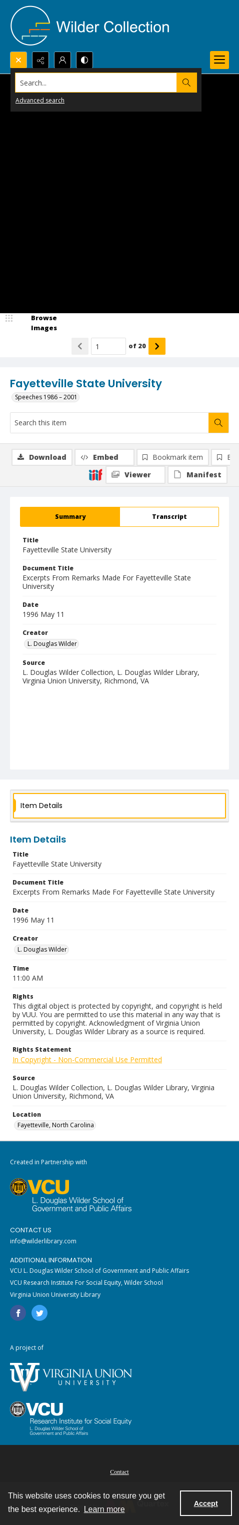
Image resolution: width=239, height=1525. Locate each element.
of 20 (137, 345)
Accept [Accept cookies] (206, 1503)
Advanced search (40, 100)
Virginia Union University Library (55, 1294)
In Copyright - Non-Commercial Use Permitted (87, 1059)
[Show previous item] (80, 346)
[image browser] (37, 323)
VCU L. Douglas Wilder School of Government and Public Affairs (99, 1270)
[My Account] (62, 60)
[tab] (70, 516)
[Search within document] (218, 423)
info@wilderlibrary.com (43, 1241)
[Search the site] (96, 82)
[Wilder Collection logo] (90, 26)
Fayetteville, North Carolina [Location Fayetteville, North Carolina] (56, 1125)
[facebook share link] (18, 1313)
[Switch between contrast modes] (84, 60)
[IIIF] (96, 474)
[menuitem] (119, 1471)
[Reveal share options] (40, 60)
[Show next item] (157, 346)
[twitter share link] (40, 1313)
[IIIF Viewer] (136, 475)
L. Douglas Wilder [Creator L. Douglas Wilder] (52, 643)
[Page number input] (108, 346)
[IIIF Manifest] (198, 475)
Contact (119, 1471)
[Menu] (219, 60)
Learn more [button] (104, 1509)
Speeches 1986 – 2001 (46, 397)
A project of (27, 1347)
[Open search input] (18, 60)
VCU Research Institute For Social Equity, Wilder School (86, 1282)
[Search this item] (109, 423)
